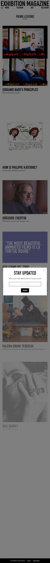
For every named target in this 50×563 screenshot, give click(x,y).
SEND (25, 290)
